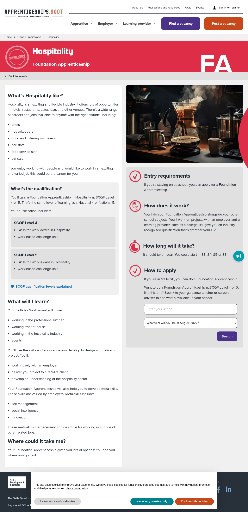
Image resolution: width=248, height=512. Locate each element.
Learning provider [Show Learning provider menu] (139, 23)
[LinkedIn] (228, 489)
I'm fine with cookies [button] (194, 501)
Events (200, 8)
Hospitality (52, 37)
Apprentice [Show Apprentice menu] (81, 23)
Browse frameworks (29, 37)
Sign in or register (226, 8)
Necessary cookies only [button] (152, 501)
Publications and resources (164, 8)
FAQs (188, 8)
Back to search (16, 76)
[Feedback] (238, 256)
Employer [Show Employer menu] (107, 23)
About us (137, 8)
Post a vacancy (224, 23)
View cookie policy (77, 488)
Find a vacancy (181, 23)
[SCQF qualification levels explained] (63, 286)
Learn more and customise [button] (57, 501)
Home (8, 37)
